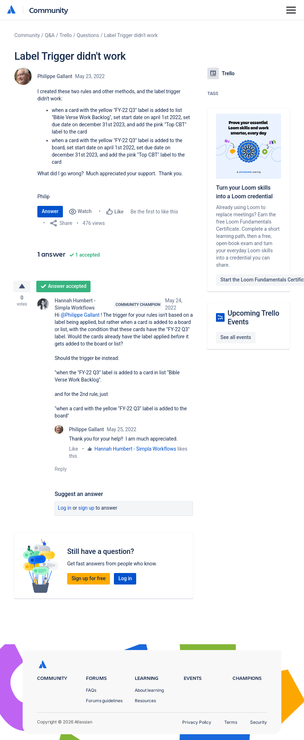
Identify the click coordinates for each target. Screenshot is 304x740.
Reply (61, 470)
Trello (66, 35)
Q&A (50, 35)
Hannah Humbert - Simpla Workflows (75, 305)
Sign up (86, 509)
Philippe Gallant (54, 76)
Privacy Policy (196, 722)
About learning (149, 690)
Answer (50, 211)
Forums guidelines (104, 700)
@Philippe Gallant (80, 316)
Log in (65, 509)
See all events (235, 337)
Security (258, 722)
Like (73, 450)
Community (48, 10)
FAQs (91, 690)
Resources (145, 700)
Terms (230, 722)
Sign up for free (89, 579)
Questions (88, 35)
